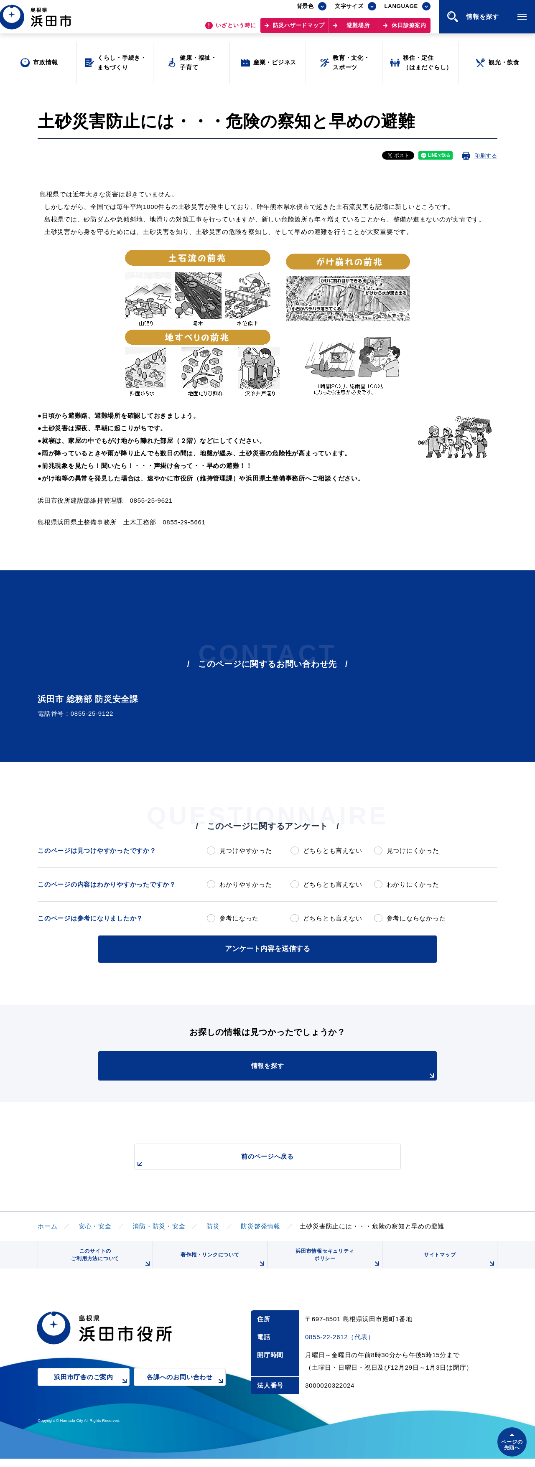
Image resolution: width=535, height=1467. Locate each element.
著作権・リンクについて (221, 1265)
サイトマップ (458, 1265)
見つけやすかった (245, 850)
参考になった (239, 918)
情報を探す (288, 1069)
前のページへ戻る (258, 1159)
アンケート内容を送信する (267, 947)
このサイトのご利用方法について (109, 1262)
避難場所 (357, 29)
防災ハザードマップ (299, 29)
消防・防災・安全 (158, 1224)
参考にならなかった (416, 918)
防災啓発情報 (260, 1224)
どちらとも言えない (332, 850)
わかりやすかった (245, 884)
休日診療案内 (409, 29)
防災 (213, 1224)
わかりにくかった (413, 884)
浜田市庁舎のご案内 (92, 1391)
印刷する (485, 156)
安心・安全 (95, 1224)
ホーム (47, 1224)
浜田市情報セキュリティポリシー (335, 1262)
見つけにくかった (413, 850)
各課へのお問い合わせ (186, 1391)
